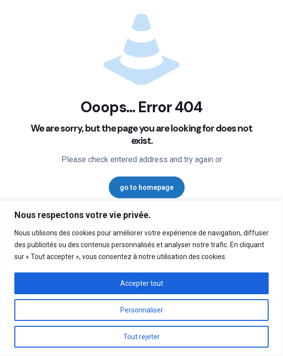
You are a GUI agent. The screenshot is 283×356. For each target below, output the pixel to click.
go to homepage (147, 187)
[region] (141, 278)
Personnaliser (141, 310)
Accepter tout (141, 283)
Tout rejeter (141, 337)
